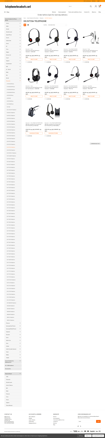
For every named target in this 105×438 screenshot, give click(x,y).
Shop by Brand (8, 373)
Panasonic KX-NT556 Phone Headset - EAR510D (32, 51)
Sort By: (45, 24)
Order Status (31, 421)
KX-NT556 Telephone (11, 147)
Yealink (7, 357)
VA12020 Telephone (11, 305)
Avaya (7, 43)
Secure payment (62, 12)
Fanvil (7, 57)
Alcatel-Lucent (9, 31)
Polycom (8, 323)
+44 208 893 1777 (8, 1)
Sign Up (33, 419)
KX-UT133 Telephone (11, 291)
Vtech (7, 351)
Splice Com (8, 340)
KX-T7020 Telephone (11, 170)
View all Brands (9, 405)
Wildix (7, 354)
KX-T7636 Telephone (11, 251)
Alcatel (7, 29)
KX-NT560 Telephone (11, 150)
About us (94, 12)
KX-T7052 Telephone (11, 178)
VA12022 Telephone (11, 308)
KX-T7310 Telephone (11, 204)
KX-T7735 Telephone (11, 274)
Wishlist (94, 1)
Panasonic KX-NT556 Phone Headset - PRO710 (70, 88)
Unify (7, 376)
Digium (7, 52)
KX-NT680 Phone (10, 103)
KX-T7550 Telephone (11, 236)
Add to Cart (34, 59)
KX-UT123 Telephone (11, 288)
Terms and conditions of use (75, 12)
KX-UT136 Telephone (11, 294)
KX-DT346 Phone (10, 101)
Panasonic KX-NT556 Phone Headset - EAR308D (51, 88)
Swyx (7, 343)
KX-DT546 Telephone (11, 121)
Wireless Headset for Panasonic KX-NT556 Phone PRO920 (33, 125)
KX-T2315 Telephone (11, 158)
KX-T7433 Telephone (11, 219)
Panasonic (8, 80)
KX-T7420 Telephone (11, 210)
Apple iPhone (9, 34)
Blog (100, 12)
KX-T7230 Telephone (11, 193)
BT (6, 46)
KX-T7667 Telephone (11, 256)
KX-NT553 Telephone (11, 144)
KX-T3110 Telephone (11, 167)
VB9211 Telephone (10, 317)
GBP (99, 1)
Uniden (7, 346)
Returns (54, 12)
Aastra (7, 23)
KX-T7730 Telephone (11, 268)
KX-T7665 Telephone (11, 253)
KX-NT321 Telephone (11, 124)
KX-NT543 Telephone (11, 135)
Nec (7, 75)
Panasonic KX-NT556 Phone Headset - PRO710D (89, 88)
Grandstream (9, 63)
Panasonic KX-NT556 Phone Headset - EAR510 (51, 51)
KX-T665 (8, 106)
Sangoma (8, 331)
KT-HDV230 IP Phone (11, 86)
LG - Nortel (8, 69)
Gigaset (7, 60)
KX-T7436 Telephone (11, 222)
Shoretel (8, 334)
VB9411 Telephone (10, 320)
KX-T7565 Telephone (11, 239)
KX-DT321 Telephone (11, 112)
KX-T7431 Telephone (11, 216)
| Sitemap (18, 431)
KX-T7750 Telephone (11, 276)
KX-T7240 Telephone (11, 199)
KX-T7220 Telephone (11, 187)
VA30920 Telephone (11, 311)
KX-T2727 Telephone (11, 164)
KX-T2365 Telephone (11, 161)
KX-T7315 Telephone (11, 207)
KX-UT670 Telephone (11, 300)
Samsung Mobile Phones (11, 328)
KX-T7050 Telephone (11, 176)
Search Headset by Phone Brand (11, 19)
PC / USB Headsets (9, 365)
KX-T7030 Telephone (11, 173)
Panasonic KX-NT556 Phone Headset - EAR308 (70, 51)
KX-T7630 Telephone (11, 245)
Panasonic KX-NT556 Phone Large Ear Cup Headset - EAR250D (34, 88)
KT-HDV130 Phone (10, 83)
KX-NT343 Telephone (11, 127)
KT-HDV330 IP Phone (11, 89)
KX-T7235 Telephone (11, 196)
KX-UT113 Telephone (11, 285)
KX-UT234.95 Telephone (11, 109)
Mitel (7, 72)
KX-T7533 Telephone (11, 230)
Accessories (8, 368)
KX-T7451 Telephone (11, 225)
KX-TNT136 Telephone (11, 279)
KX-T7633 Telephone (11, 248)
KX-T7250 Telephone (11, 202)
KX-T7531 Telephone (11, 227)
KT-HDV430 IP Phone (11, 92)
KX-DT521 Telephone (11, 115)
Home (25, 18)
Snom (7, 337)
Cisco (7, 49)
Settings (81, 436)
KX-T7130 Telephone (11, 184)
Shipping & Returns (32, 423)
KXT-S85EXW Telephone (11, 302)
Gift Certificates (87, 1)
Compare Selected (95, 143)
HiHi (7, 66)
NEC (7, 388)
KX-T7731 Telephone (11, 271)
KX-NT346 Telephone (11, 129)
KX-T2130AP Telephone (11, 155)
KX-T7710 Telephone (11, 262)
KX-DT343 (9, 98)
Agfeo (7, 26)
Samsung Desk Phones (10, 326)
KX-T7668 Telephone (11, 259)
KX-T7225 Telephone (11, 190)
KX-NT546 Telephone (11, 138)
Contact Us (86, 12)
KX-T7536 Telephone (11, 233)
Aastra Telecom (9, 385)
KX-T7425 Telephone (11, 213)
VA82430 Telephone (11, 314)
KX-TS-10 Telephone (11, 282)
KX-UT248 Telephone (11, 297)
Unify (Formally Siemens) (11, 349)
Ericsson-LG (8, 55)
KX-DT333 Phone (10, 95)
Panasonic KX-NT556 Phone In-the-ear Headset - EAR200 (90, 51)
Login (30, 419)
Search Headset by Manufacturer (9, 361)
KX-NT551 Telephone (11, 141)
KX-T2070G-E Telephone (11, 153)
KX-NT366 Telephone (11, 132)
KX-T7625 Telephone (11, 242)
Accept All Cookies (98, 436)
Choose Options (34, 133)
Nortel (7, 78)
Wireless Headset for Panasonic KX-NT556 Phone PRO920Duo (52, 125)
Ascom (7, 37)
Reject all (88, 436)
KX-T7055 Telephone (11, 181)
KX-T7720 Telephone (11, 265)
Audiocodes (8, 40)
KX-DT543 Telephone (11, 118)
